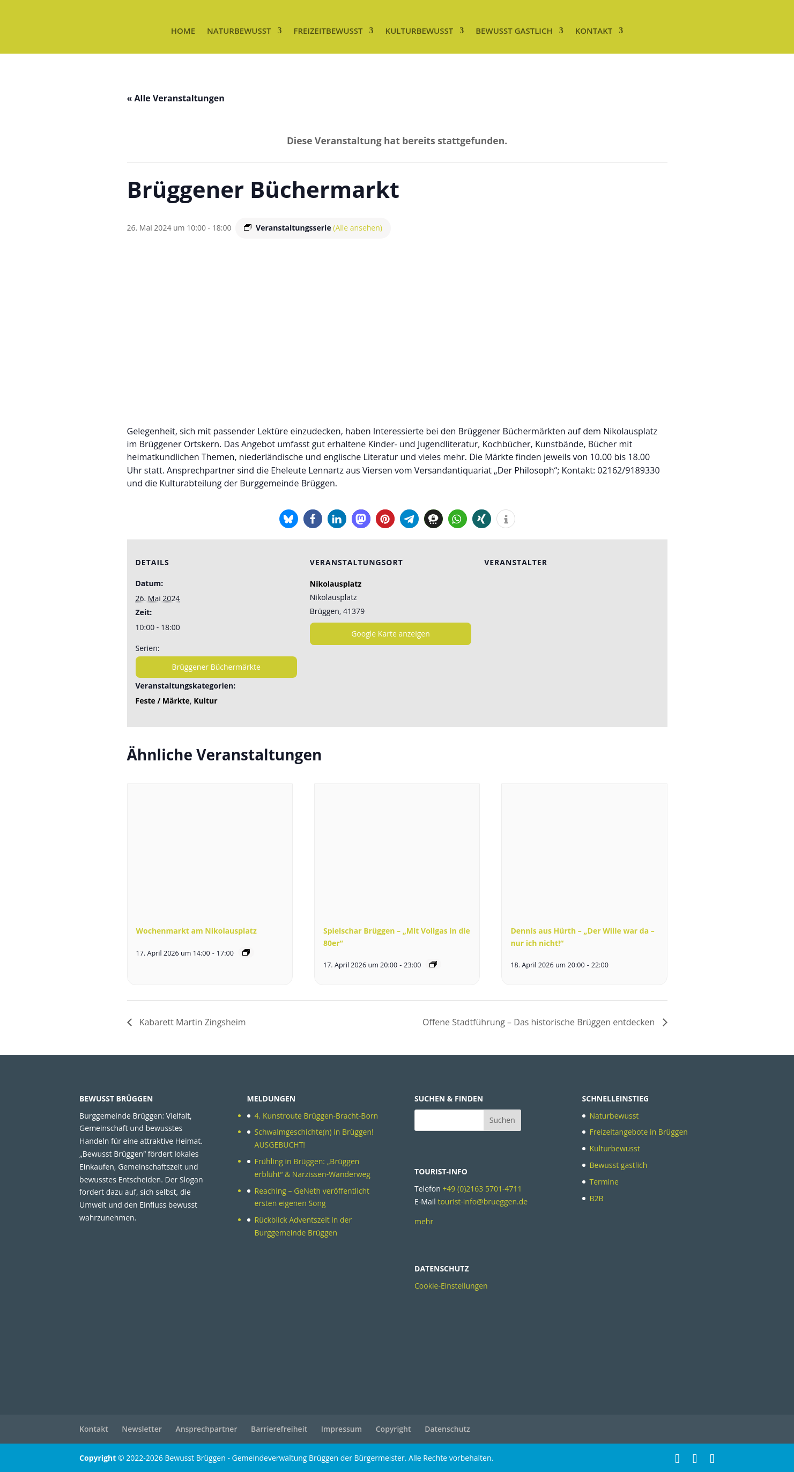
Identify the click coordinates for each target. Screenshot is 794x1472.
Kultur (205, 701)
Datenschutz (447, 1429)
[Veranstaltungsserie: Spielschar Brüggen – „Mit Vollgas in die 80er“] (433, 964)
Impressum (341, 1429)
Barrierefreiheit (279, 1429)
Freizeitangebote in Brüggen (639, 1132)
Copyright (393, 1429)
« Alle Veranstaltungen (176, 98)
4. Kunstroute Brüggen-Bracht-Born (317, 1116)
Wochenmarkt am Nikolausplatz (196, 931)
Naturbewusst (239, 30)
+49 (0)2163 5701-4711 (482, 1188)
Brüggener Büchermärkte (216, 667)
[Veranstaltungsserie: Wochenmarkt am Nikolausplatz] (246, 952)
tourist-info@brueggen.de (482, 1201)
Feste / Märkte (163, 701)
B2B (597, 1198)
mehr (423, 1221)
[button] (288, 518)
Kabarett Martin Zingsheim (191, 1022)
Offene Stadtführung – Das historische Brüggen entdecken (539, 1022)
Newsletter (141, 1429)
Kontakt (594, 30)
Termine (604, 1182)
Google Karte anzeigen (390, 633)
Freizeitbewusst (327, 30)
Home (183, 30)
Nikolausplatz (335, 584)
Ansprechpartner (206, 1429)
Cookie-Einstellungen (451, 1286)
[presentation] (210, 845)
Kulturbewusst (419, 30)
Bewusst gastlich (514, 30)
